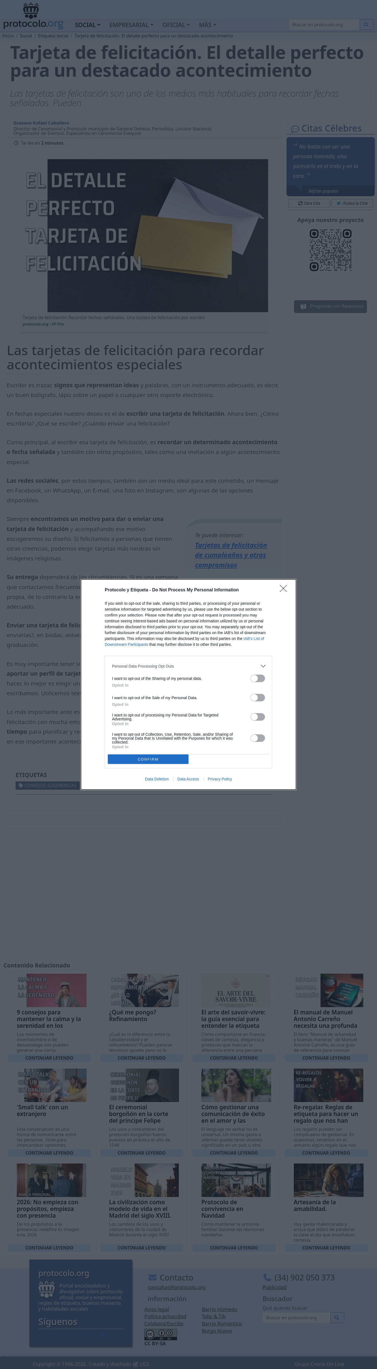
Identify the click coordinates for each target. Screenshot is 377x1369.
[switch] (257, 678)
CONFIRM (148, 759)
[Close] (285, 590)
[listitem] (188, 666)
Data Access (188, 779)
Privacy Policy (220, 779)
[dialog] (188, 684)
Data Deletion (157, 779)
